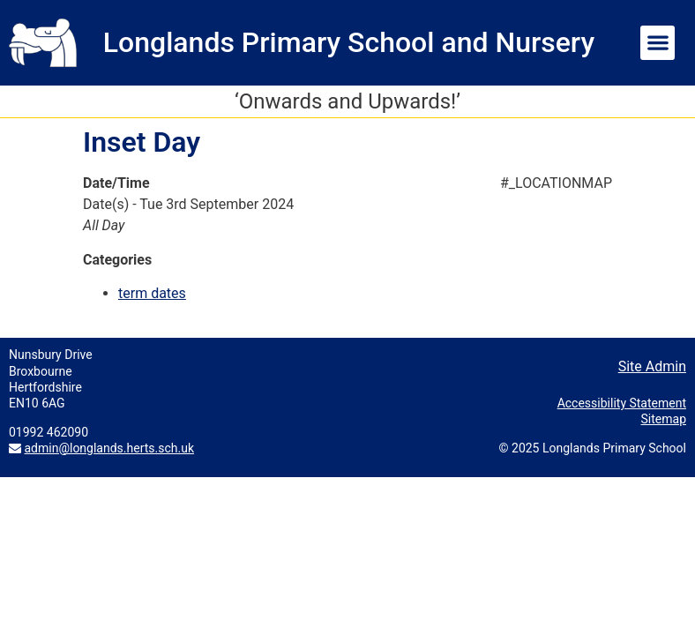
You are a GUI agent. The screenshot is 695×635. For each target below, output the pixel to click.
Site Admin (652, 366)
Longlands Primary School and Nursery (348, 42)
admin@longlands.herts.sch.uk (109, 448)
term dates (152, 293)
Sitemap (663, 419)
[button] (657, 43)
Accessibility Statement (621, 403)
